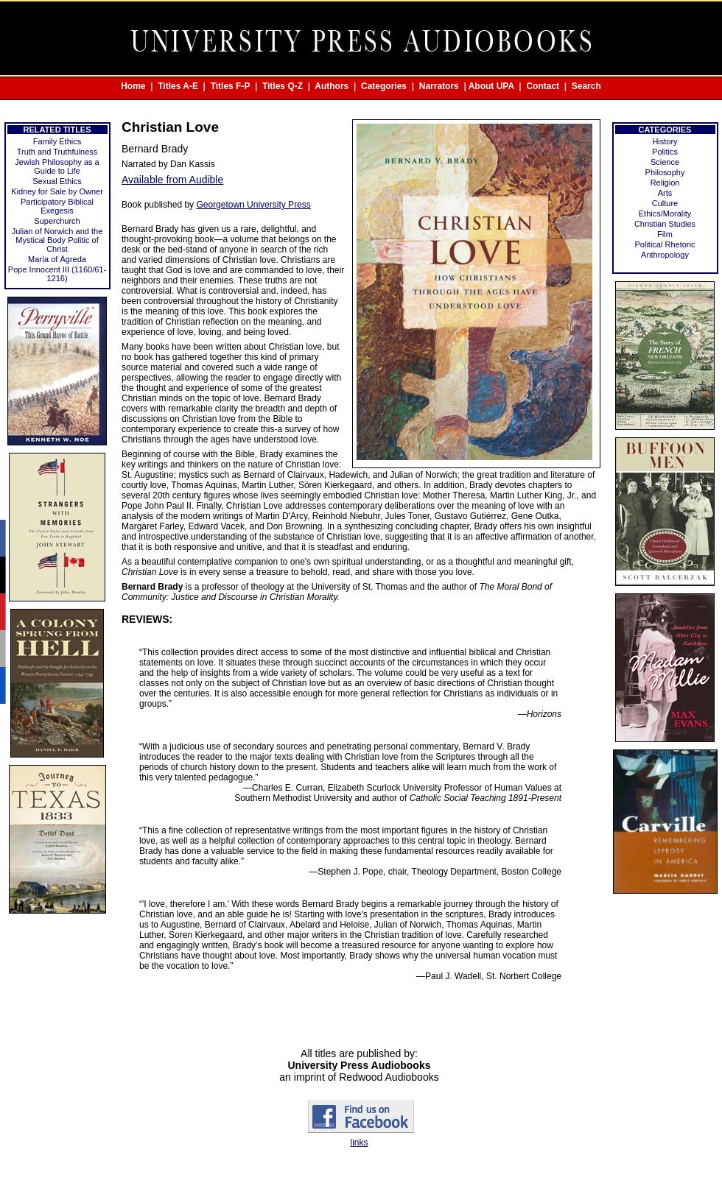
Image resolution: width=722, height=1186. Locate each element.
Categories (384, 86)
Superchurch (57, 220)
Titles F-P (230, 86)
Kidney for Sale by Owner (57, 191)
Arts (665, 192)
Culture (665, 203)
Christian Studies (664, 223)
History (664, 141)
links (359, 1142)
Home (133, 86)
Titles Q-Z (282, 86)
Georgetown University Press (253, 205)
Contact (542, 86)
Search (586, 86)
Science (665, 162)
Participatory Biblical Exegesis (57, 206)
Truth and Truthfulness (57, 151)
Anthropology (665, 254)
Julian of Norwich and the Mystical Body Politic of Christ (57, 240)
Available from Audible (172, 180)
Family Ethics (57, 141)
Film (665, 234)
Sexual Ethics (57, 181)
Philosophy (665, 172)
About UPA (491, 86)
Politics (665, 151)
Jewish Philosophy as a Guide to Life (57, 166)
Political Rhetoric (665, 244)
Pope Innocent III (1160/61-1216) (57, 274)
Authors (331, 86)
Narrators (439, 86)
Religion (665, 182)
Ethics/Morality (665, 213)
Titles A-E (178, 86)
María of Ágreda (57, 259)
